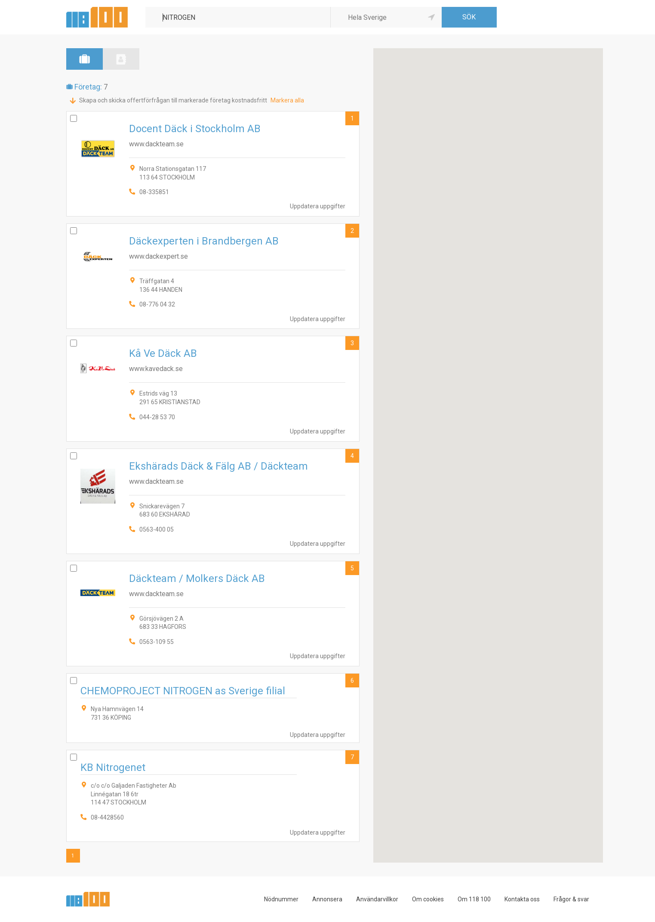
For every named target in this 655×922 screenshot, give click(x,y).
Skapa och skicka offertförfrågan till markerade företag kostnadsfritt (173, 100)
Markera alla (287, 100)
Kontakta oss (522, 899)
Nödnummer (281, 899)
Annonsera (327, 899)
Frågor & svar (571, 899)
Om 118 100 (474, 899)
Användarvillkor (377, 899)
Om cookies (428, 899)
